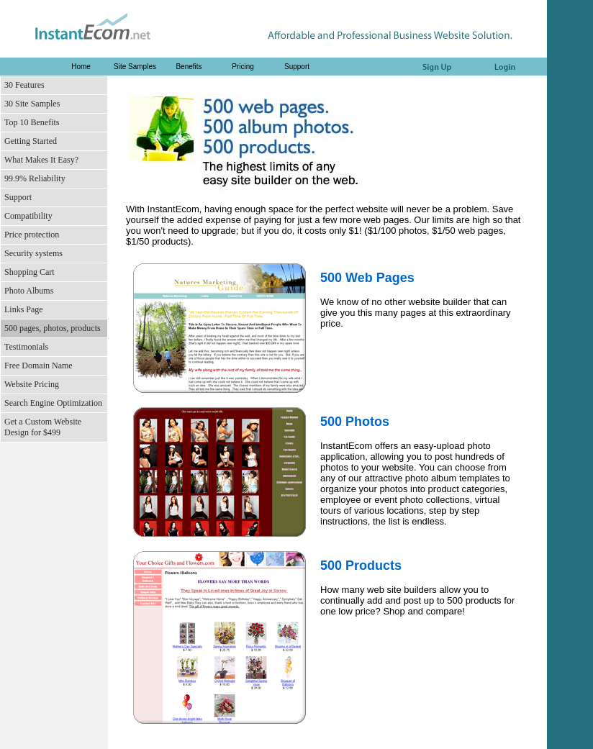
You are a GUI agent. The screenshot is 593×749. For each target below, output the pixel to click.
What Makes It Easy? (41, 160)
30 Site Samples (32, 104)
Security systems (33, 253)
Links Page (23, 309)
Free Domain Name (38, 365)
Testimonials (26, 347)
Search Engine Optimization (53, 403)
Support (296, 67)
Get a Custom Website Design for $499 (42, 427)
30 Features (24, 85)
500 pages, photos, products (52, 328)
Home (81, 67)
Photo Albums (28, 291)
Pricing (243, 67)
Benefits (189, 67)
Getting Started (30, 141)
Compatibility (28, 216)
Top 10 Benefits (31, 122)
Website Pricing (31, 384)
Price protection (31, 235)
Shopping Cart (29, 272)
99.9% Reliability (34, 178)
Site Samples (135, 67)
